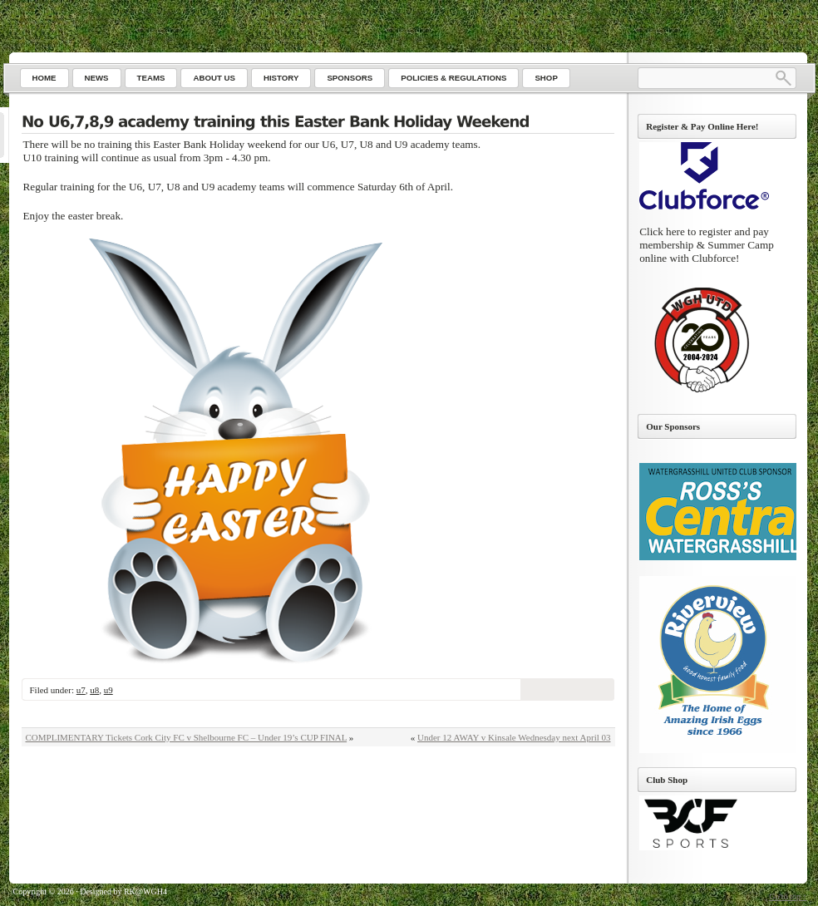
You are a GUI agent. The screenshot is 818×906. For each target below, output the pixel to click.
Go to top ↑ (787, 896)
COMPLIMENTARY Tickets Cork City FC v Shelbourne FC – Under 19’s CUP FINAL (186, 737)
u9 (108, 690)
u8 (94, 690)
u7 (81, 690)
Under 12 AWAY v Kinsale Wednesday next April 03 (513, 737)
